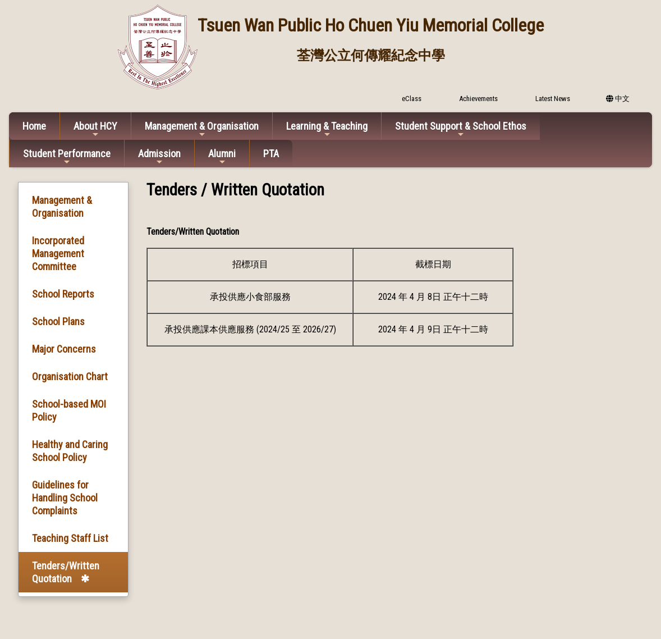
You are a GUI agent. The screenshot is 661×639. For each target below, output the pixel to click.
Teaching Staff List (70, 538)
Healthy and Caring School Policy (70, 451)
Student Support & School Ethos (460, 129)
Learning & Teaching (327, 129)
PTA (271, 153)
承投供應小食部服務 (250, 296)
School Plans (58, 321)
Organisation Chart (70, 376)
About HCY (95, 129)
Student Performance (67, 157)
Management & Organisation (202, 129)
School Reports (63, 294)
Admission (159, 157)
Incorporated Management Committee (58, 253)
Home (34, 126)
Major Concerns (64, 349)
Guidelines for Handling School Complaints (65, 498)
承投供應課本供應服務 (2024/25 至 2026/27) (250, 329)
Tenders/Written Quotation (65, 572)
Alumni (222, 157)
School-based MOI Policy (69, 410)
